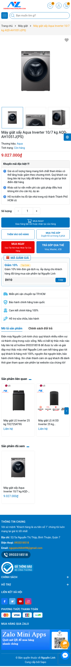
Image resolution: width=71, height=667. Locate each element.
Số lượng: (6, 211)
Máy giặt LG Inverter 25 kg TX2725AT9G (16, 422)
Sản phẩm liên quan (14, 379)
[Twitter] (12, 601)
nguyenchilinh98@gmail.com (25, 548)
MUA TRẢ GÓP (53, 234)
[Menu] (4, 15)
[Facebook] (4, 601)
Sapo (43, 662)
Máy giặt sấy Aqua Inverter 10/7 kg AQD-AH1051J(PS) (15, 489)
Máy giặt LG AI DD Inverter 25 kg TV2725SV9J (48, 422)
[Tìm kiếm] (13, 15)
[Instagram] (28, 601)
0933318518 (21, 542)
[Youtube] (20, 601)
